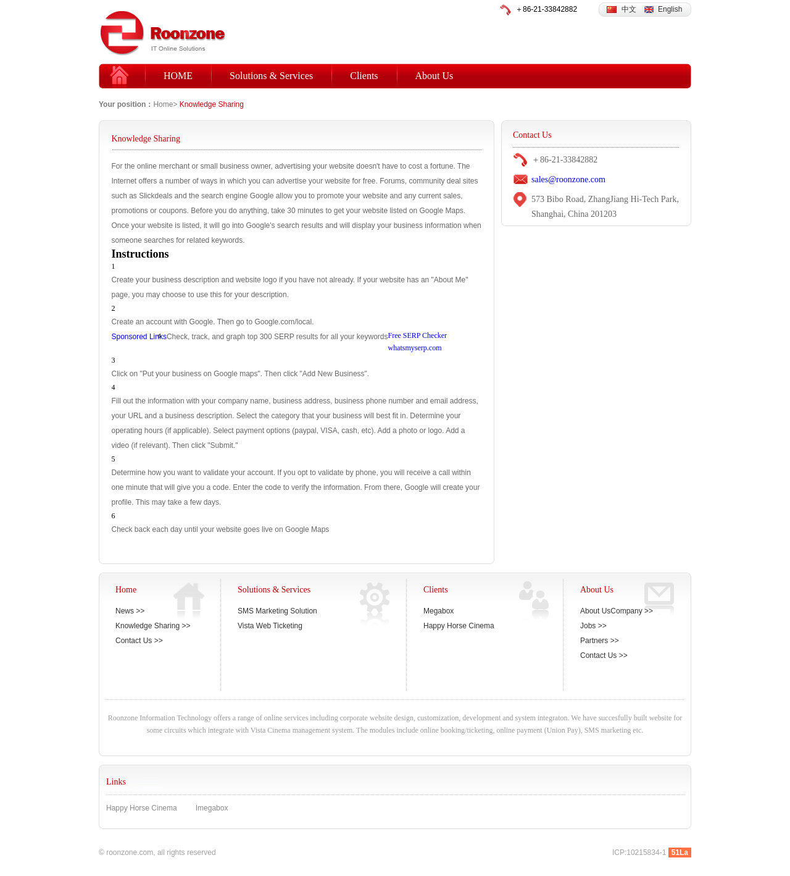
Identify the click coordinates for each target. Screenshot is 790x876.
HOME (178, 75)
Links (116, 781)
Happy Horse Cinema (458, 625)
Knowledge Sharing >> (152, 625)
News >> (129, 611)
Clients (364, 75)
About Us (434, 75)
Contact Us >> (139, 640)
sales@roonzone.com (568, 179)
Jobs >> (593, 625)
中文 (629, 9)
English (670, 9)
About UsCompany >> (616, 611)
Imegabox (212, 808)
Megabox (438, 611)
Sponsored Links (139, 336)
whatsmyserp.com (415, 347)
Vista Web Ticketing (270, 625)
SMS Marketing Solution (277, 611)
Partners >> (599, 640)
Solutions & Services (271, 75)
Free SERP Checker (417, 335)
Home (163, 104)
